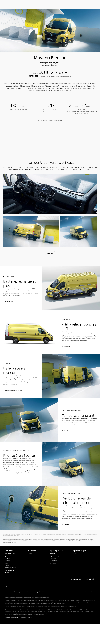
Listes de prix (8, 572)
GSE (6, 557)
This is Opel (52, 553)
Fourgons (30, 553)
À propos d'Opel (79, 551)
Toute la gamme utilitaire (34, 555)
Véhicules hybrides (9, 555)
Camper (7, 565)
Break (6, 563)
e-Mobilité (52, 555)
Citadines (7, 558)
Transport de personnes (10, 567)
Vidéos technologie (54, 557)
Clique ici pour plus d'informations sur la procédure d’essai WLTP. (18, 617)
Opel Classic (53, 563)
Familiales (7, 560)
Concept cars (53, 562)
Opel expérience (56, 551)
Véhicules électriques (10, 553)
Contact (75, 553)
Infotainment (53, 560)
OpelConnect (53, 558)
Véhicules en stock (9, 570)
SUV (6, 562)
